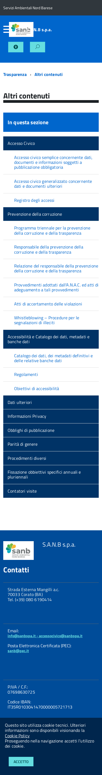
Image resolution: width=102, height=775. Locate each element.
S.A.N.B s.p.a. (39, 29)
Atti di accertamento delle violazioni (48, 304)
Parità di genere (23, 444)
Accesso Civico (21, 143)
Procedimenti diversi (27, 458)
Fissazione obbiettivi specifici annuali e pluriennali (44, 474)
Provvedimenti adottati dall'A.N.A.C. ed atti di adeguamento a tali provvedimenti (56, 287)
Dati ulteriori (20, 402)
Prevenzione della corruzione (35, 214)
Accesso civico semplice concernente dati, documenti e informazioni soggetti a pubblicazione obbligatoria (53, 162)
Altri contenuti (49, 74)
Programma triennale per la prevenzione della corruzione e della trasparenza (52, 230)
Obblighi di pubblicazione (31, 430)
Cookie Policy (17, 735)
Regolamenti (26, 374)
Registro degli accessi (34, 200)
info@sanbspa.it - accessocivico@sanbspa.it (45, 636)
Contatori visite (22, 491)
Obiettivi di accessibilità (36, 388)
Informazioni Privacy (27, 416)
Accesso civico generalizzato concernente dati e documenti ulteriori (53, 183)
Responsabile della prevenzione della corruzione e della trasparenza (48, 249)
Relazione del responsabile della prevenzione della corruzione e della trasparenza (56, 268)
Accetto (21, 761)
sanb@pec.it (18, 650)
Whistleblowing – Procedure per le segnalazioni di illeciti (46, 320)
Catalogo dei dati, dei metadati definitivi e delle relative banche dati (53, 358)
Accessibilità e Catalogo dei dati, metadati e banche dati (48, 339)
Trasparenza (15, 74)
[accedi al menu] (6, 29)
